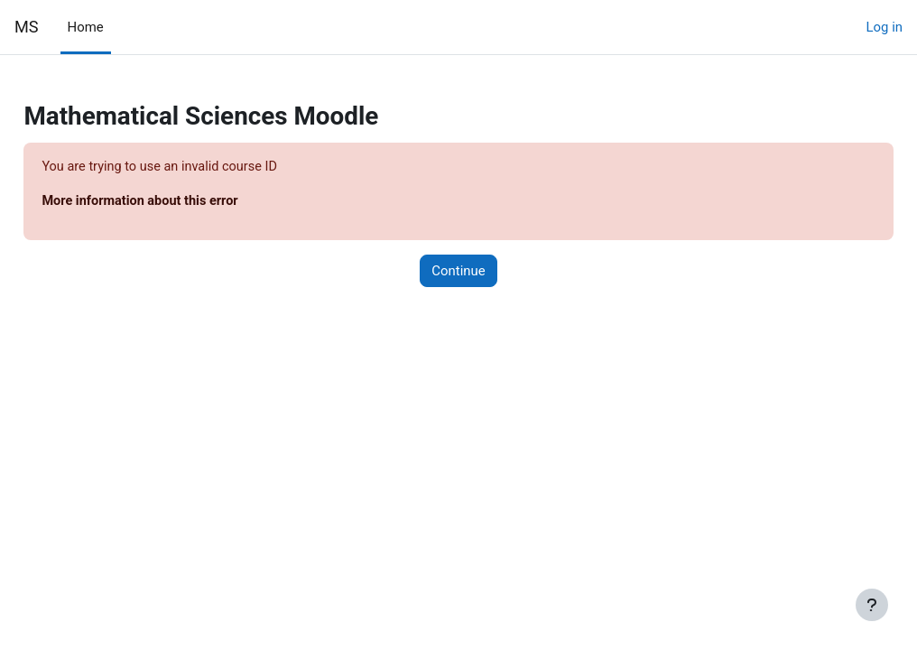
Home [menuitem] (86, 27)
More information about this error (183, 202)
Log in (884, 27)
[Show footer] (872, 605)
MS (26, 26)
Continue (458, 272)
